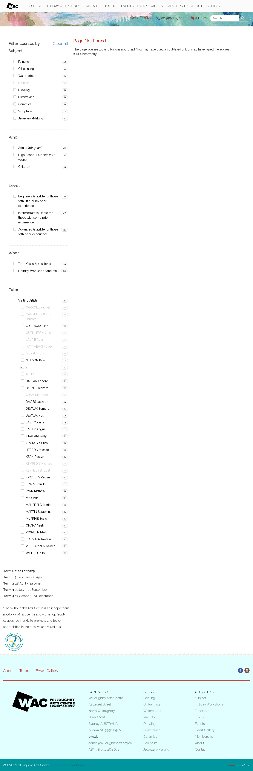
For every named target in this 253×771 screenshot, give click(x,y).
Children (24, 166)
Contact (214, 6)
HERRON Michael (38, 450)
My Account (141, 18)
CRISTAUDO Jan (37, 326)
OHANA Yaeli (35, 525)
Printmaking (26, 97)
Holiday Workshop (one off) (37, 271)
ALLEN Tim (33, 374)
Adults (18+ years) (30, 148)
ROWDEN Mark (36, 532)
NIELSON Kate (35, 360)
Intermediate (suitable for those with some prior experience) (35, 217)
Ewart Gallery (150, 6)
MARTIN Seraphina (38, 511)
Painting (23, 61)
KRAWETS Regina (38, 477)
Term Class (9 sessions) (34, 264)
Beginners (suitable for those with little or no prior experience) (38, 201)
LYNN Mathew (35, 491)
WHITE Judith (35, 553)
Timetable (92, 6)
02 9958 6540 (171, 18)
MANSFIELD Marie (38, 505)
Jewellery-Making (30, 118)
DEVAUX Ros (35, 415)
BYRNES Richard (37, 388)
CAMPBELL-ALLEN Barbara (39, 317)
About (196, 6)
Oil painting (26, 68)
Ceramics (24, 104)
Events (127, 6)
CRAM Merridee (37, 395)
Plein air (23, 83)
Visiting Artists (28, 300)
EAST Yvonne (35, 422)
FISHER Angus (35, 429)
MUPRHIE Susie (36, 518)
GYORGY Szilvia (37, 443)
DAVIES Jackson (37, 401)
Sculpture (25, 111)
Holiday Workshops (63, 6)
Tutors (110, 6)
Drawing (24, 90)
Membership (177, 6)
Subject (35, 6)
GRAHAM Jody (36, 436)
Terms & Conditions (70, 765)
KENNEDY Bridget (38, 470)
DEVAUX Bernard (37, 408)
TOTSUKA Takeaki (38, 539)
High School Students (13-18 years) (38, 157)
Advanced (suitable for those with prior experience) (38, 232)
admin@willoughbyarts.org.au (110, 743)
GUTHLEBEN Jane (38, 332)
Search (243, 18)
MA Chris (32, 498)
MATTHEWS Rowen (39, 346)
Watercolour (27, 76)
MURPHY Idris (35, 353)
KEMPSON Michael (39, 463)
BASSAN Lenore (37, 381)
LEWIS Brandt (35, 484)
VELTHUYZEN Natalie (40, 546)
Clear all (60, 43)
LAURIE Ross (35, 339)
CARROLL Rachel (38, 307)
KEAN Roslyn (35, 456)
